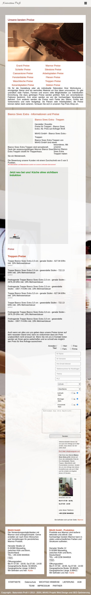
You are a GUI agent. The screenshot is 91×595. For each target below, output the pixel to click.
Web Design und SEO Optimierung (73, 592)
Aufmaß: (60, 393)
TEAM (31, 586)
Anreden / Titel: (52, 347)
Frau (74, 346)
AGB (79, 582)
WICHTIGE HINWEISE (49, 582)
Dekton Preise (53, 85)
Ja (73, 393)
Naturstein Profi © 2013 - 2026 (27, 592)
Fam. (63, 349)
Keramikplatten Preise (23, 85)
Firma (73, 349)
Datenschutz (30, 582)
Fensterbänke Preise (22, 77)
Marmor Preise (53, 65)
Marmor (80, 520)
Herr (64, 346)
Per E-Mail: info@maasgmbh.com (69, 451)
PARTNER (57, 586)
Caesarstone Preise (23, 73)
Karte (30, 570)
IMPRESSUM (43, 586)
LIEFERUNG (68, 582)
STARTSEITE (14, 582)
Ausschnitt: (61, 405)
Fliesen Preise (53, 77)
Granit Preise (22, 65)
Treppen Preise (53, 81)
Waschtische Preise (23, 81)
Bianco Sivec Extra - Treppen (49, 119)
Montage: (60, 399)
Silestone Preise (53, 69)
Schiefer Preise (23, 69)
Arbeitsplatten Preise (53, 73)
